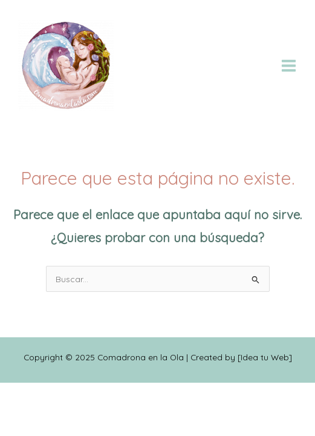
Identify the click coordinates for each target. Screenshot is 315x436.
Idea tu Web (265, 357)
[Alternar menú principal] (289, 65)
